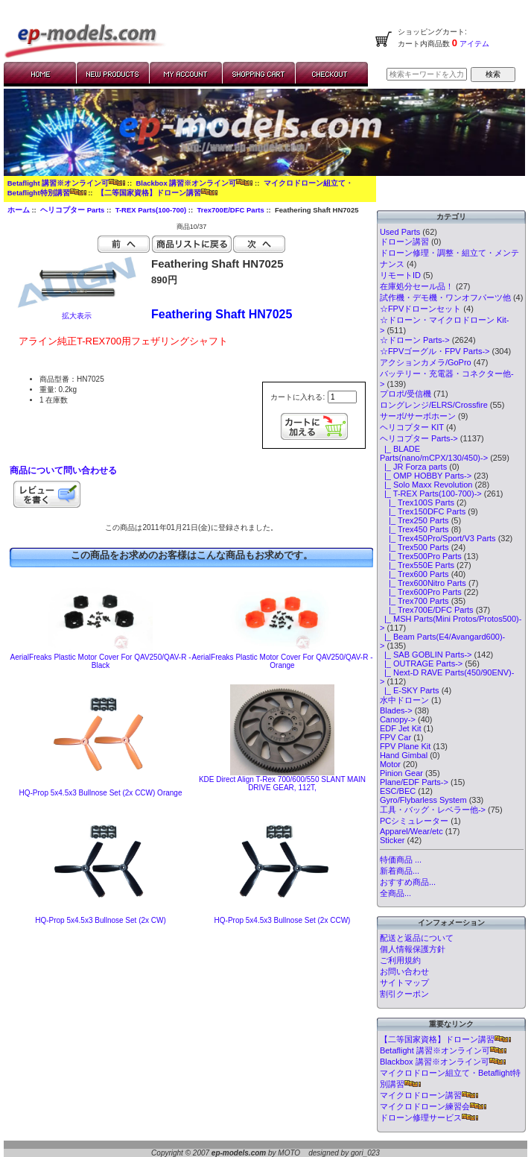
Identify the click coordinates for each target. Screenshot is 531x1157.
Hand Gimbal (403, 755)
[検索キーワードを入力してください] (427, 74)
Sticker (392, 840)
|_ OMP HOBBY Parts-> (425, 475)
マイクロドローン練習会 (433, 1106)
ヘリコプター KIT (412, 427)
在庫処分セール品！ (417, 286)
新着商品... (399, 870)
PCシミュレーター (414, 820)
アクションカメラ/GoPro (425, 362)
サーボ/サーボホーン (418, 416)
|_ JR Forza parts (413, 466)
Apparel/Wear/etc (411, 831)
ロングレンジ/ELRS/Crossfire (434, 404)
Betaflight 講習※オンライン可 (66, 183)
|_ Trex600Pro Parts (421, 591)
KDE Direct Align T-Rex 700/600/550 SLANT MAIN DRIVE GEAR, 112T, (282, 783)
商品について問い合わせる (63, 470)
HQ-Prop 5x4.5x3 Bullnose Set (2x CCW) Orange (100, 793)
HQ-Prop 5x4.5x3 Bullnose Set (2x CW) (100, 920)
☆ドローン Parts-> (415, 339)
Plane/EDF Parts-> (414, 782)
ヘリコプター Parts (72, 210)
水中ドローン (404, 700)
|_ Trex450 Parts (414, 529)
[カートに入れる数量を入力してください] (342, 397)
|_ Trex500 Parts (414, 547)
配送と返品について (417, 937)
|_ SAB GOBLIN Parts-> (426, 654)
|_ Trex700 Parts (414, 600)
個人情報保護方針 (412, 949)
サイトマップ (404, 982)
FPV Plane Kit (405, 746)
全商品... (395, 893)
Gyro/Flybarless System (423, 799)
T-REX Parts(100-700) (151, 210)
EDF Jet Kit (401, 728)
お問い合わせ (404, 971)
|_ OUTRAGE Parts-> (421, 663)
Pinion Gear (401, 773)
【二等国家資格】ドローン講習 (157, 193)
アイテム (473, 44)
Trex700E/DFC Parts (230, 210)
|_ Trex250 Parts (414, 520)
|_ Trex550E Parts (417, 565)
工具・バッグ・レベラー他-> (433, 809)
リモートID (400, 275)
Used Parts (400, 231)
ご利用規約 (400, 960)
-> (419, 438)
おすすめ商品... (408, 881)
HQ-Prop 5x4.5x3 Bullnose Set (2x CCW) (282, 920)
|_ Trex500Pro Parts (421, 556)
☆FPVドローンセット (420, 308)
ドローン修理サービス (429, 1117)
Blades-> (396, 710)
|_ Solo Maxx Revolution (426, 484)
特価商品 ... (401, 859)
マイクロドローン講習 (429, 1095)
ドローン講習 (404, 241)
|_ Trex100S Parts (417, 502)
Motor (390, 764)
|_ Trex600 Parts (414, 574)
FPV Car (395, 737)
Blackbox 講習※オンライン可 (194, 183)
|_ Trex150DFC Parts (422, 511)
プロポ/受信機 (405, 393)
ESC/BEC (398, 790)
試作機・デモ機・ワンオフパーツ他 (445, 297)
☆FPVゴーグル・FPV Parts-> (435, 351)
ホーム (18, 210)
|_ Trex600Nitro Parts (423, 582)
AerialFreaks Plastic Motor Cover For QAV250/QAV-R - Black (100, 661)
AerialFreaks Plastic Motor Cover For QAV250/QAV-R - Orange (281, 661)
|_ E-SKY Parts (409, 690)
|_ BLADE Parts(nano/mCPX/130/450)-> (434, 453)
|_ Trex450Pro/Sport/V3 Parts (438, 538)
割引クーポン (404, 993)
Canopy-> (398, 719)
